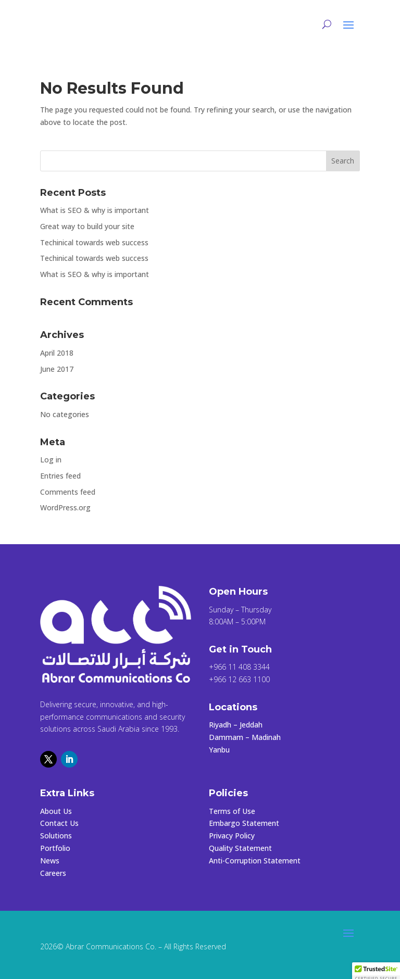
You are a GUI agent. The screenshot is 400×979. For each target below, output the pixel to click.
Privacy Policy (232, 835)
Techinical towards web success (94, 242)
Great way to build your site (87, 226)
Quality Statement (240, 848)
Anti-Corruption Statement (255, 860)
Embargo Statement (244, 823)
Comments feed (67, 492)
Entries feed (60, 476)
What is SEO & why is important (94, 210)
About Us (56, 811)
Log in (50, 460)
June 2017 (56, 369)
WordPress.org (65, 507)
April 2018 (56, 353)
